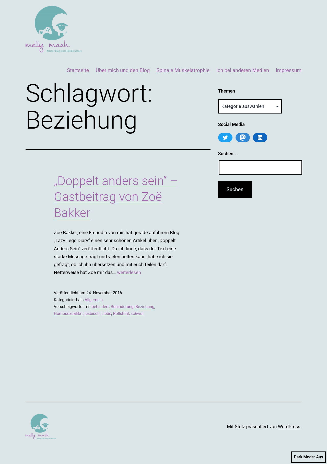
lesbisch (92, 313)
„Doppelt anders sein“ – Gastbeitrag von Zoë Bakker (116, 197)
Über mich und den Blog (123, 70)
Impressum (288, 70)
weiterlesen (129, 272)
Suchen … (228, 153)
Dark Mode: (308, 457)
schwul (137, 313)
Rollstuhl (121, 313)
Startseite (78, 70)
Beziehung (144, 306)
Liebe (106, 313)
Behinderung (122, 306)
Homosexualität (68, 313)
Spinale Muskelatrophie (183, 70)
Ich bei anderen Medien (242, 70)
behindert (100, 306)
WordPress (289, 426)
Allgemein (94, 299)
